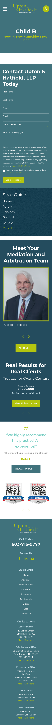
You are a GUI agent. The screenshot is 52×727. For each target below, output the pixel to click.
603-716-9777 (26, 544)
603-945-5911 (26, 657)
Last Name (8, 100)
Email (5, 116)
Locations (26, 589)
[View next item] (28, 336)
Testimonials (26, 599)
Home (26, 575)
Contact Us (26, 613)
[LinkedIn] (26, 558)
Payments (26, 594)
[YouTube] (32, 558)
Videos (26, 604)
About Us (26, 348)
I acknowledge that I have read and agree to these (26, 171)
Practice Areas (26, 584)
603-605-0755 (26, 680)
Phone (6, 108)
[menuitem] (26, 201)
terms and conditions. (15, 172)
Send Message (13, 180)
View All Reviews (26, 469)
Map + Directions (26, 640)
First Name (8, 92)
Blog (26, 608)
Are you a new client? (13, 124)
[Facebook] (19, 558)
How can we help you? (14, 132)
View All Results (26, 403)
